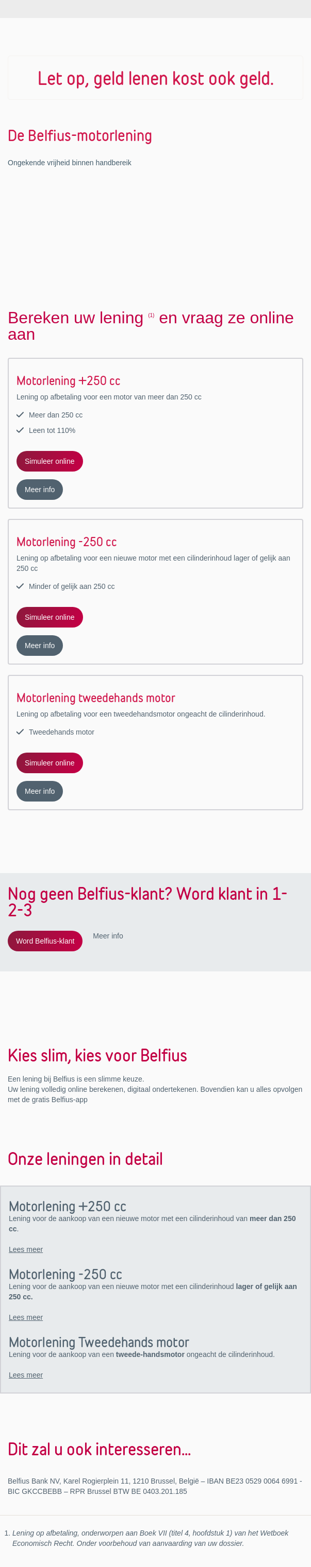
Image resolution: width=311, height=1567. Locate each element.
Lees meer (26, 1249)
